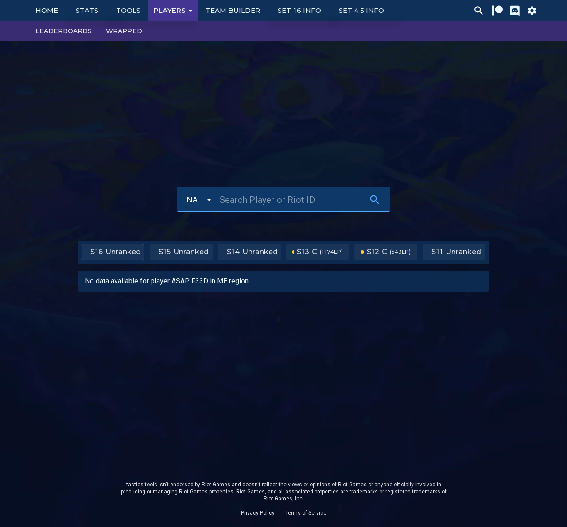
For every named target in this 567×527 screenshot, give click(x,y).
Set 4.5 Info (361, 10)
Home (46, 10)
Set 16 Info (299, 10)
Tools (128, 10)
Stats (87, 10)
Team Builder (233, 10)
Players (175, 10)
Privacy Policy (258, 513)
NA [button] (192, 199)
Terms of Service (305, 513)
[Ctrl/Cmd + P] (479, 11)
